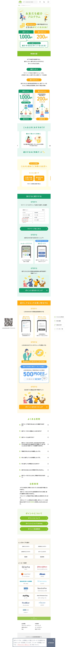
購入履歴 (59, 321)
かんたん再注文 (60, 317)
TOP (19, 5)
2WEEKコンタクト (42, 546)
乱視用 (25, 556)
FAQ (22, 629)
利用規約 (32, 502)
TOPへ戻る (8, 322)
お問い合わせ (24, 627)
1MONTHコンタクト (25, 551)
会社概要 (24, 623)
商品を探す (59, 325)
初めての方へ (38, 629)
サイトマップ (38, 625)
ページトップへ (34, 618)
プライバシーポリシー (26, 625)
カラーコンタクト (42, 551)
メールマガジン (38, 627)
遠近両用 (42, 556)
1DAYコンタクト (25, 546)
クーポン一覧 (60, 329)
